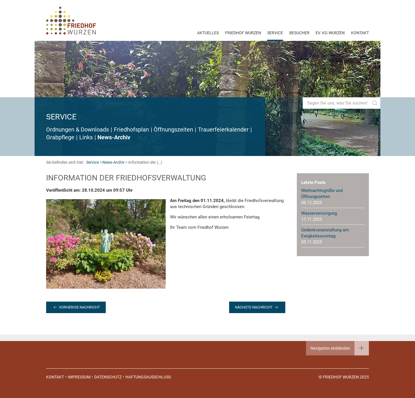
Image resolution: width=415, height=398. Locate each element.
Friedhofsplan (131, 129)
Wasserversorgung (319, 213)
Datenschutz (108, 377)
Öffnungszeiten (173, 129)
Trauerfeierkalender (223, 129)
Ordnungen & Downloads (77, 129)
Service (275, 33)
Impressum (79, 377)
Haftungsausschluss (148, 377)
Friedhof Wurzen (243, 33)
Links (86, 137)
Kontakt (360, 33)
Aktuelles (208, 33)
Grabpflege (60, 137)
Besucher (299, 33)
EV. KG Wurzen (330, 33)
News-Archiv (113, 137)
